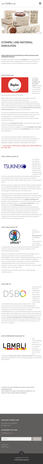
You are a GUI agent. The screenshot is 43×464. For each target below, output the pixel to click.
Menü (40, 3)
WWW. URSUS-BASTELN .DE (9, 227)
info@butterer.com (30, 391)
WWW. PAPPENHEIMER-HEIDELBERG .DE (12, 336)
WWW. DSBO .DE (6, 284)
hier (19, 127)
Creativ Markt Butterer (21, 460)
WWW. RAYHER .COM (7, 75)
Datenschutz (5, 447)
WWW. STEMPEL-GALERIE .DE (9, 156)
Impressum (4, 444)
